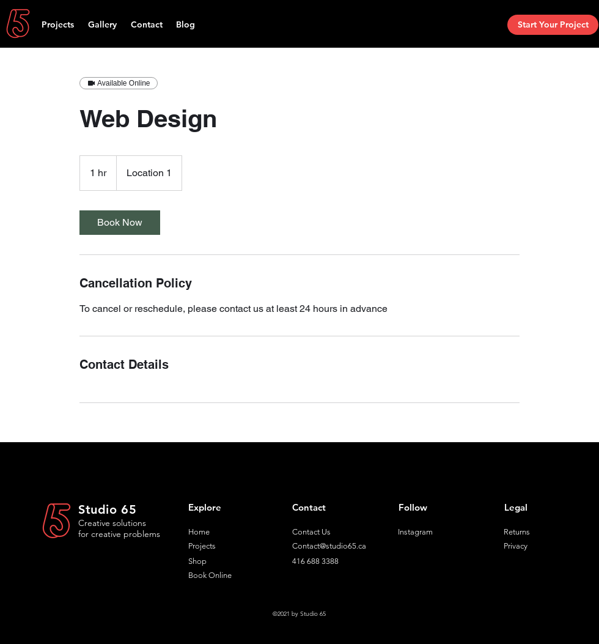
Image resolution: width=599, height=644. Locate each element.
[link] (119, 222)
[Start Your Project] (552, 25)
